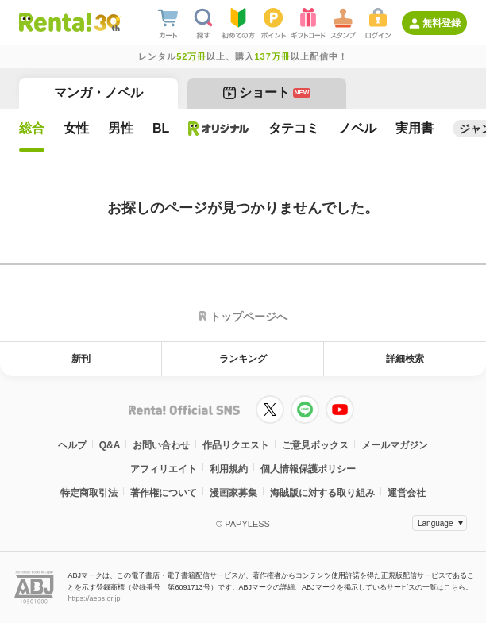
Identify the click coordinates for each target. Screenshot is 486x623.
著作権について (163, 492)
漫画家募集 (233, 492)
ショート (267, 92)
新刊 (81, 358)
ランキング (243, 358)
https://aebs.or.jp (94, 598)
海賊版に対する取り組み (322, 492)
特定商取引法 (89, 492)
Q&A (110, 445)
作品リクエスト (235, 445)
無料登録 (441, 23)
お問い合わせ (161, 445)
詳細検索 (405, 358)
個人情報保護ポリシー (308, 469)
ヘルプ (72, 445)
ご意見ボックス (315, 445)
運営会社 (407, 492)
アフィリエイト (163, 469)
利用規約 (229, 469)
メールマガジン (394, 445)
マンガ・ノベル (98, 92)
